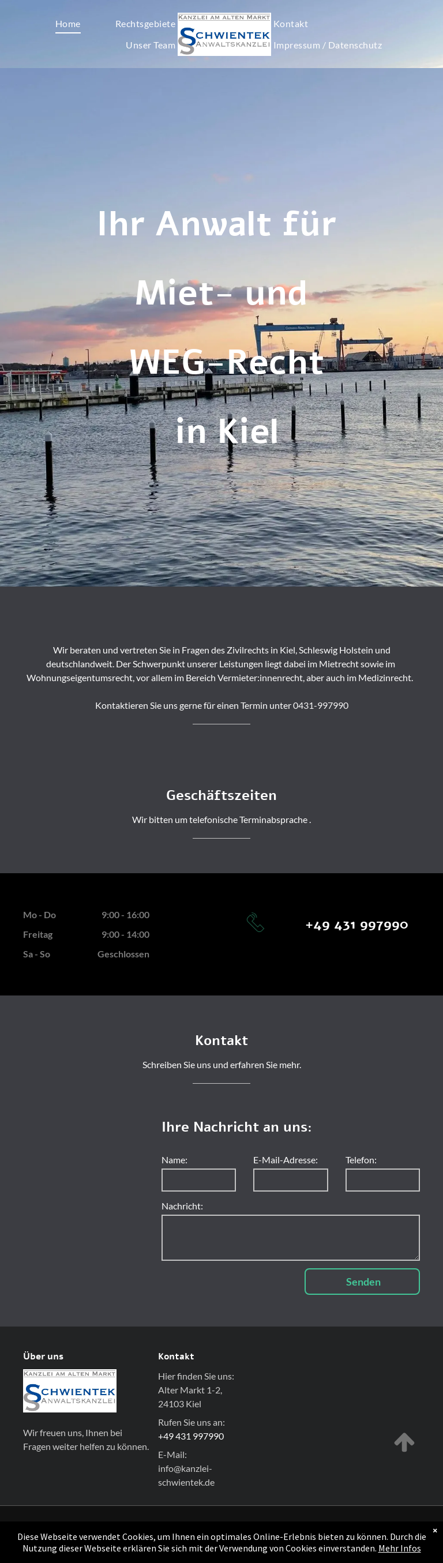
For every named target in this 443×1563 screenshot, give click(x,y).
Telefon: (361, 1159)
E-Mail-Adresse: (285, 1159)
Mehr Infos (399, 1552)
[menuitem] (68, 23)
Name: (174, 1159)
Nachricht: (182, 1205)
